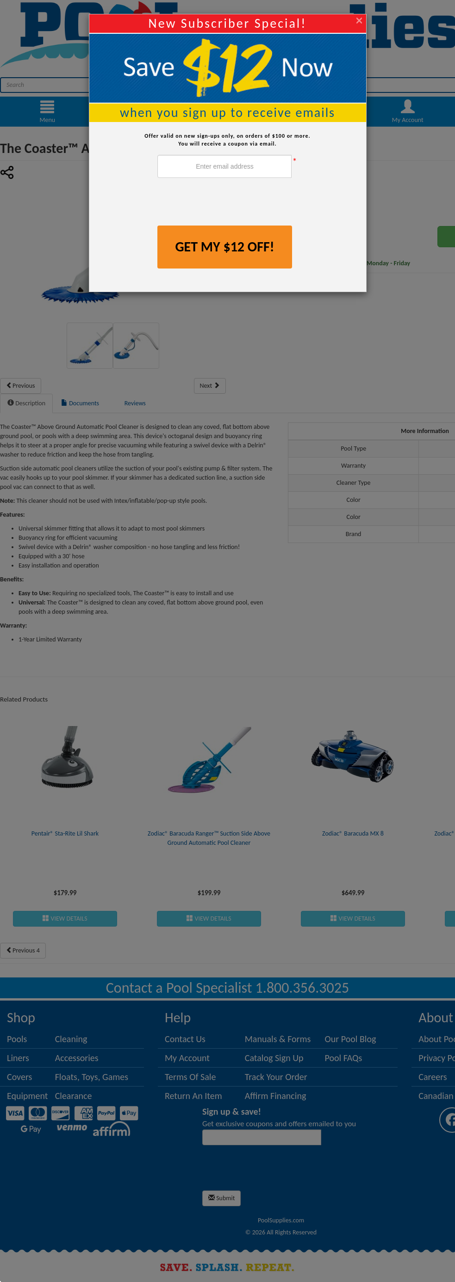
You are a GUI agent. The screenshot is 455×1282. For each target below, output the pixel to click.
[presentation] (227, 203)
